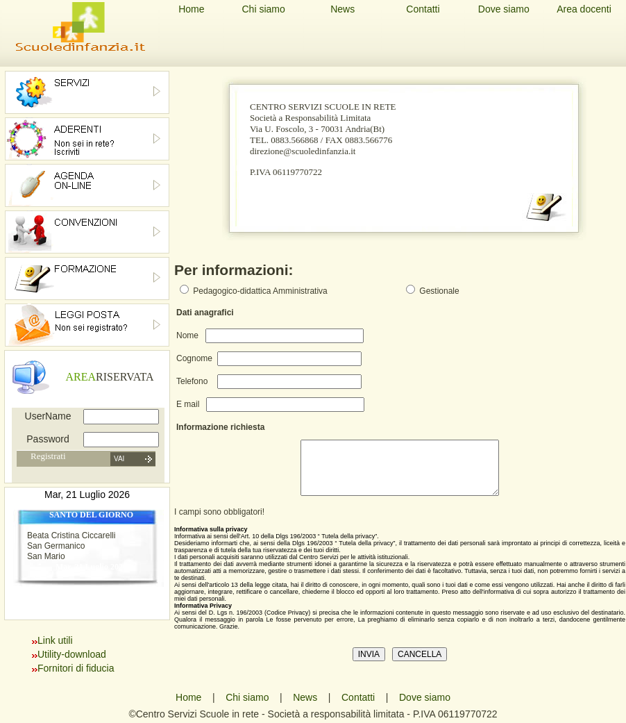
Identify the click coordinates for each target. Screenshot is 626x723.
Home (191, 9)
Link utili (55, 640)
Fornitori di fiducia (76, 668)
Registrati (48, 456)
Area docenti (584, 9)
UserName (48, 416)
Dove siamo (504, 9)
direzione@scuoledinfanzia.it (302, 151)
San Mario (46, 556)
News (342, 9)
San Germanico (56, 546)
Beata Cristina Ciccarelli (71, 535)
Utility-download (71, 654)
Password (47, 438)
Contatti (422, 9)
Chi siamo (263, 9)
